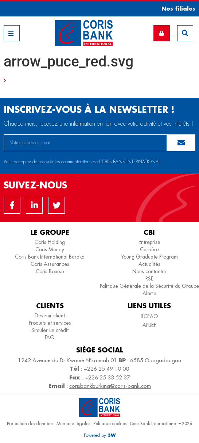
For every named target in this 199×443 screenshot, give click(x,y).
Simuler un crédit (50, 330)
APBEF (149, 325)
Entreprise (149, 242)
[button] (176, 8)
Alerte (149, 293)
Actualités (149, 264)
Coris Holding (50, 242)
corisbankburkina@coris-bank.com (110, 385)
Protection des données (30, 423)
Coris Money (49, 249)
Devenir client (50, 315)
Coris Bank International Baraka (50, 256)
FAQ (50, 337)
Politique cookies (109, 423)
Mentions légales (73, 423)
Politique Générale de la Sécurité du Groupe (149, 286)
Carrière (149, 249)
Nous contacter (149, 271)
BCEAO (149, 316)
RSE (149, 278)
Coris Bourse (50, 271)
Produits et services (50, 323)
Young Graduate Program (149, 256)
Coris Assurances (50, 264)
